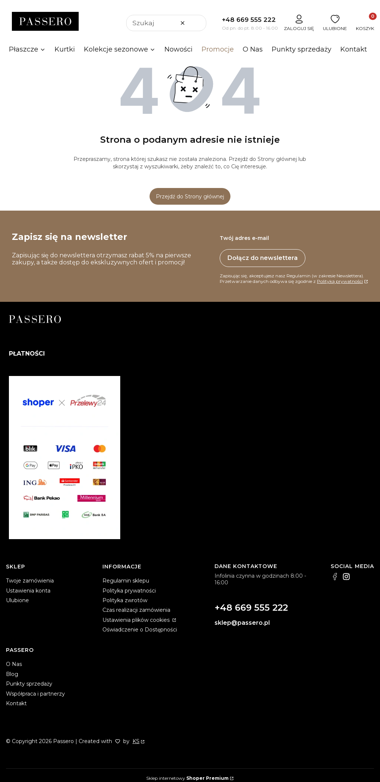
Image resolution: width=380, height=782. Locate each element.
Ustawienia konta (28, 590)
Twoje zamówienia (30, 580)
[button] (197, 23)
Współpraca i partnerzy (35, 693)
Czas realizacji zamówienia (136, 610)
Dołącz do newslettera (262, 257)
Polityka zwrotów (124, 600)
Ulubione (17, 600)
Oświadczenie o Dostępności (139, 629)
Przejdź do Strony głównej (190, 196)
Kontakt (16, 703)
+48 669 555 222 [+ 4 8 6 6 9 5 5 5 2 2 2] (249, 19)
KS (136, 741)
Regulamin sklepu (125, 580)
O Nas (14, 664)
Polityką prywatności (340, 281)
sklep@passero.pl (242, 622)
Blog (12, 674)
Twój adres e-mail (244, 238)
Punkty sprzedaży (29, 683)
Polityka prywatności (129, 590)
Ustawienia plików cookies (136, 620)
